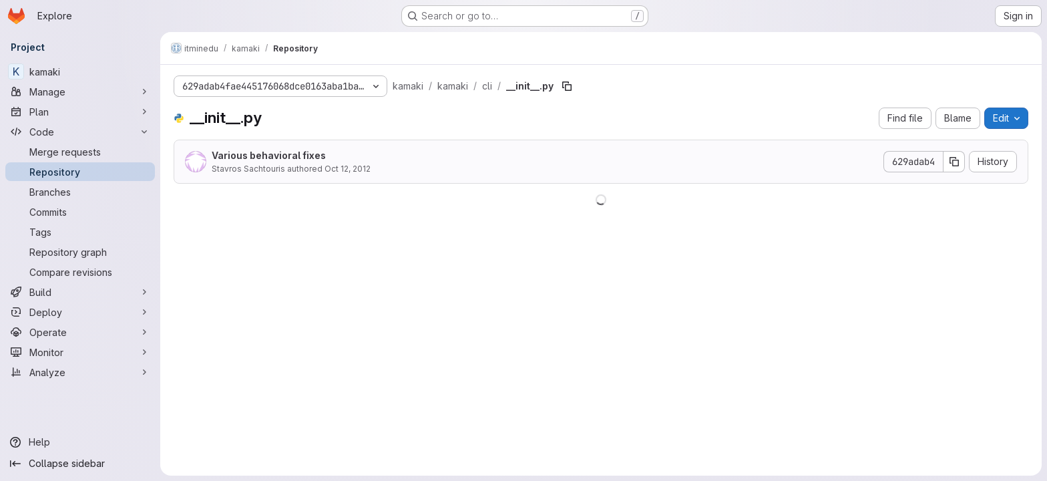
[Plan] (80, 111)
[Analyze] (80, 372)
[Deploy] (80, 312)
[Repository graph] (80, 252)
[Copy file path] (567, 86)
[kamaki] (80, 71)
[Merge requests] (80, 151)
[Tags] (80, 231)
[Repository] (80, 171)
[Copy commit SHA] (954, 161)
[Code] (80, 131)
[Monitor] (80, 352)
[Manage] (80, 91)
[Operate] (80, 332)
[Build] (80, 292)
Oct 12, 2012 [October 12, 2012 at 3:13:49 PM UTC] (348, 169)
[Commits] (80, 211)
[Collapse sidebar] (80, 463)
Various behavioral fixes (269, 155)
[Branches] (80, 191)
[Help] (80, 442)
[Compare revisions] (80, 272)
